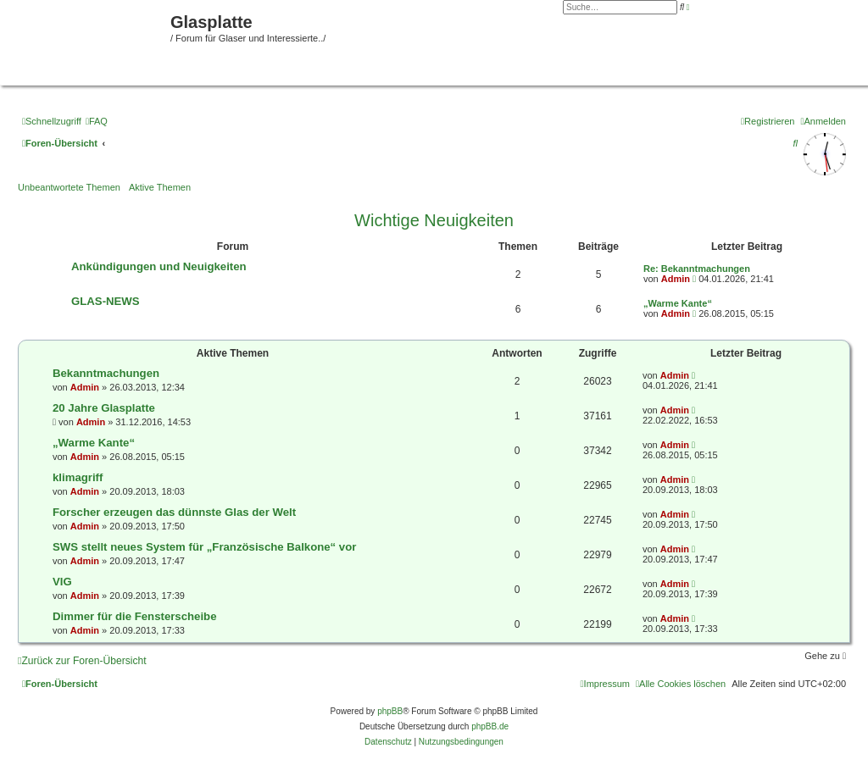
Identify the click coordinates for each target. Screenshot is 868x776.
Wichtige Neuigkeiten (434, 220)
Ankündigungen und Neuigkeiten (159, 266)
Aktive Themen (160, 187)
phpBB (390, 711)
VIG (62, 581)
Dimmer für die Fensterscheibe (134, 616)
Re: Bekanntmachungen (696, 268)
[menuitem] (97, 121)
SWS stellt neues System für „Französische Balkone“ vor (204, 546)
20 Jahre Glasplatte (104, 408)
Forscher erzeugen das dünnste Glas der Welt (174, 512)
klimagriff (78, 477)
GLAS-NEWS (105, 301)
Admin (675, 279)
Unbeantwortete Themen (69, 187)
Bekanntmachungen (106, 373)
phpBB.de (490, 726)
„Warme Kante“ (677, 303)
